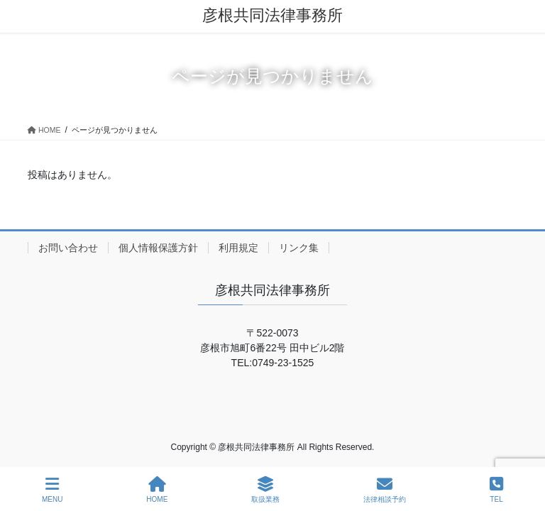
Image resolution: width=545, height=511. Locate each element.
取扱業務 (265, 489)
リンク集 (299, 247)
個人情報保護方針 (158, 247)
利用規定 (238, 247)
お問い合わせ (68, 247)
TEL (496, 489)
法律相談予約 (384, 489)
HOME (156, 489)
